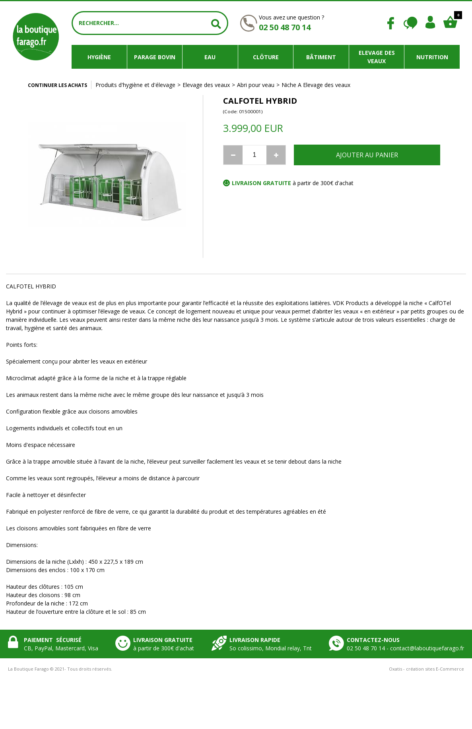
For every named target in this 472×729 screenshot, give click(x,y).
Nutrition (432, 57)
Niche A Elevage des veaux (316, 85)
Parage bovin (154, 57)
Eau (210, 57)
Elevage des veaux (377, 57)
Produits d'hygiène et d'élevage (135, 85)
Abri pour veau (255, 85)
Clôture (266, 57)
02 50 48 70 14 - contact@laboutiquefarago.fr (405, 648)
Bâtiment (321, 57)
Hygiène (99, 57)
